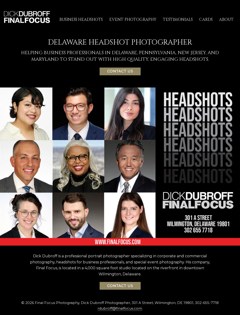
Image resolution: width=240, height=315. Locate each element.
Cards (206, 19)
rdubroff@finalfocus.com (120, 308)
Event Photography (132, 19)
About (226, 19)
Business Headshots (81, 19)
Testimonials (178, 19)
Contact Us (120, 71)
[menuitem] (80, 19)
